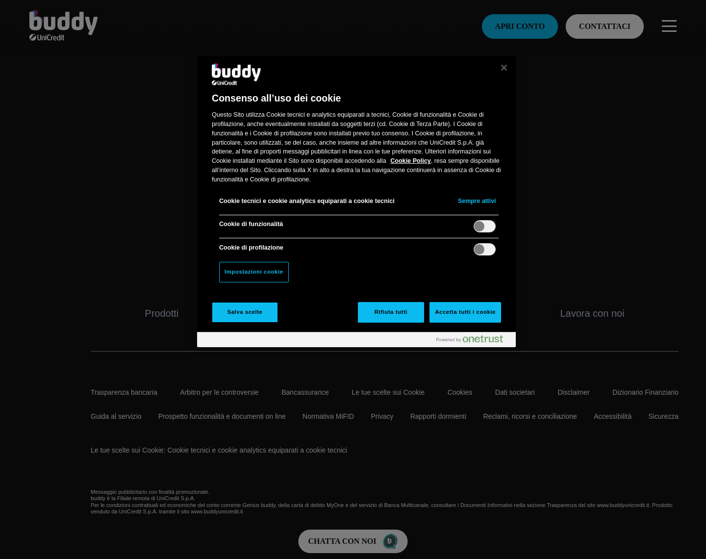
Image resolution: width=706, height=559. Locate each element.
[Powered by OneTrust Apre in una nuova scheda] (473, 341)
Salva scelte (245, 312)
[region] (356, 201)
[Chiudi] (504, 67)
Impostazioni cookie (254, 272)
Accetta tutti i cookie (465, 312)
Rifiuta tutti (391, 312)
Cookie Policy (410, 160)
